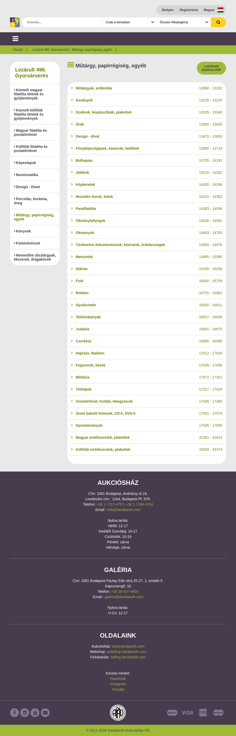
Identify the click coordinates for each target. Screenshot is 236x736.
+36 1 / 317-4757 (110, 504)
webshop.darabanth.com (126, 652)
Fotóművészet (27, 243)
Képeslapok (25, 163)
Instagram (118, 684)
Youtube (118, 689)
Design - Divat (27, 187)
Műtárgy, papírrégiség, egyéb (34, 217)
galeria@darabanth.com (124, 597)
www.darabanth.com (128, 646)
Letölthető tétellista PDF (211, 68)
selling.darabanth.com (128, 657)
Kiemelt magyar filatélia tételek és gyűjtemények (29, 94)
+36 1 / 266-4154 (139, 504)
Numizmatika (26, 175)
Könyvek (22, 231)
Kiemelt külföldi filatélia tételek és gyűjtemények (29, 114)
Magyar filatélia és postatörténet (30, 132)
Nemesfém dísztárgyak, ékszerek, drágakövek (35, 257)
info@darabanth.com (124, 510)
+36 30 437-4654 (124, 591)
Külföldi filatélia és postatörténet (31, 149)
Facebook (118, 679)
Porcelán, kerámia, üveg (31, 201)
